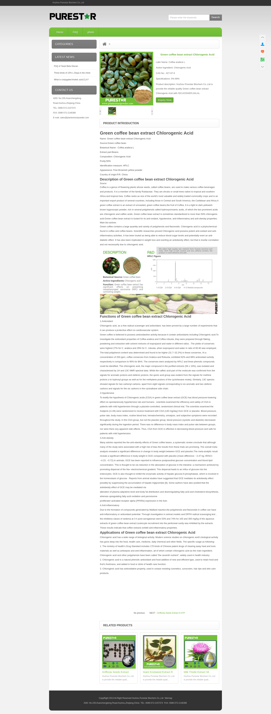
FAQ (75, 32)
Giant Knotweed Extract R (158, 671)
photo (90, 32)
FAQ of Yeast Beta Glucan (66, 66)
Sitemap (168, 698)
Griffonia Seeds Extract (115, 671)
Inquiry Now (164, 99)
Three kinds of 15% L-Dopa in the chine (72, 73)
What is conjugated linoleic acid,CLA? (71, 79)
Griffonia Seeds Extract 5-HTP (171, 613)
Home (59, 32)
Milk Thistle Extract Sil (196, 671)
